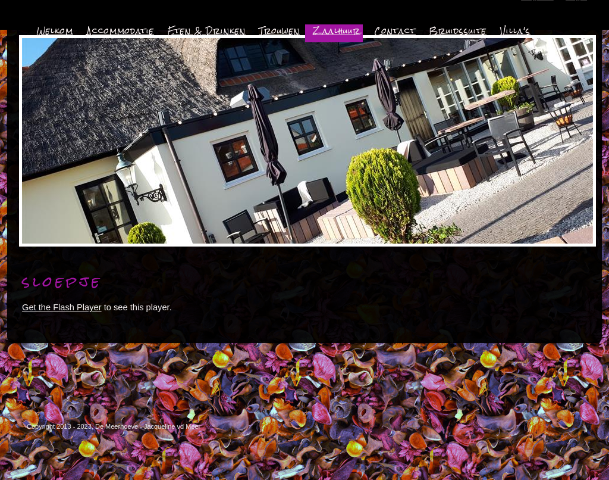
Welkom (54, 31)
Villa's (515, 31)
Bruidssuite (457, 31)
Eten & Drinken (207, 31)
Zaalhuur (336, 31)
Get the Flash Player (62, 307)
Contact (395, 31)
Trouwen (279, 31)
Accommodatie (120, 31)
